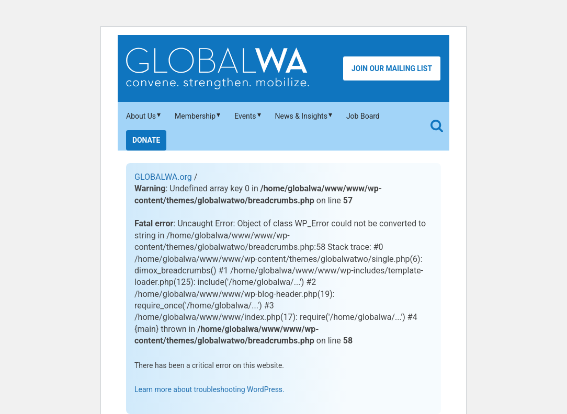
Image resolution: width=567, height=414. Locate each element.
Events (245, 116)
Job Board (363, 116)
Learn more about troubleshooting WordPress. (209, 389)
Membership (195, 116)
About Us (141, 116)
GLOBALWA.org (163, 177)
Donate (146, 140)
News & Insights (301, 116)
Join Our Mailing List (391, 68)
